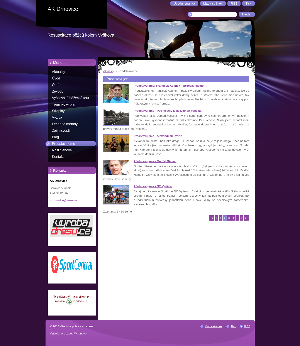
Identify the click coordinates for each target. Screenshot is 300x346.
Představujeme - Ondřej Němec (155, 161)
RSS (247, 326)
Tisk (233, 326)
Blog (55, 137)
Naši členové (62, 150)
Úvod (56, 78)
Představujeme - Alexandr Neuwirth (158, 136)
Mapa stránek (213, 326)
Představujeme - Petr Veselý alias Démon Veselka (168, 110)
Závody (57, 91)
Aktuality (58, 72)
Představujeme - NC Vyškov (153, 186)
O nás (56, 85)
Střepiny (58, 111)
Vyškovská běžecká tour (70, 98)
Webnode (80, 333)
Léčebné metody (65, 124)
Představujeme (63, 143)
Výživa (57, 117)
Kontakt (58, 157)
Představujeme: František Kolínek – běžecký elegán (169, 85)
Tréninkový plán (64, 104)
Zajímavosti (61, 130)
